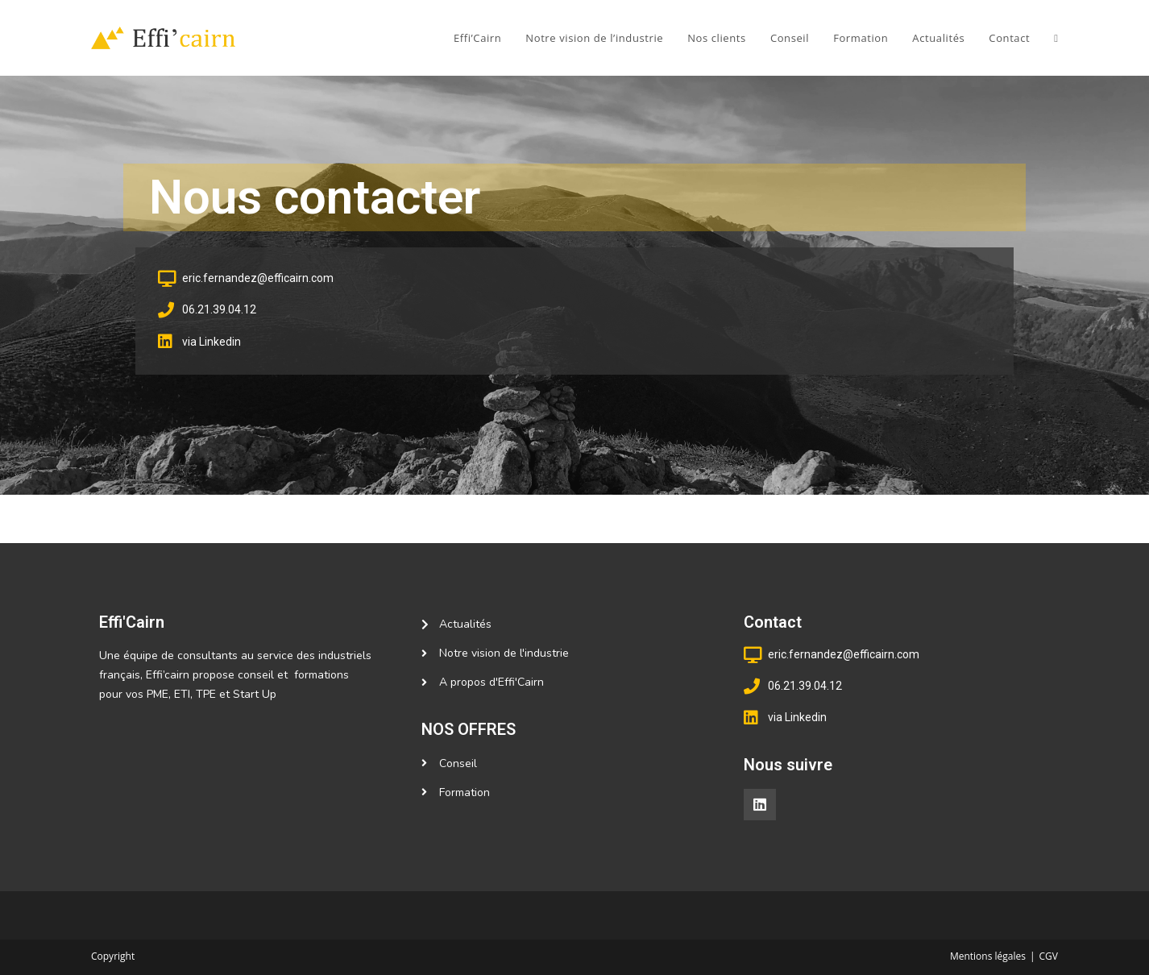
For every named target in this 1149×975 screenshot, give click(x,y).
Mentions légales (988, 956)
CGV (1048, 956)
